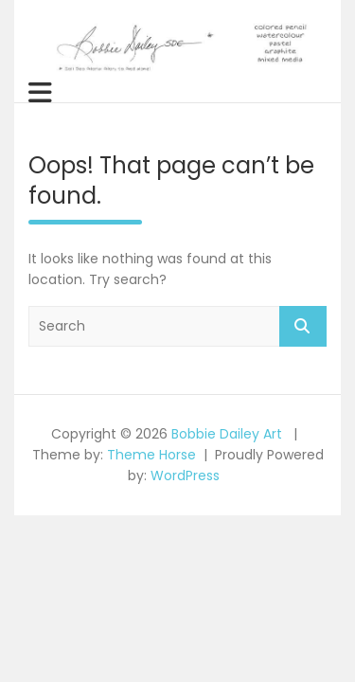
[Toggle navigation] (40, 92)
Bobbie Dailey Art (226, 433)
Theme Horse (151, 454)
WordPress (185, 475)
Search (303, 326)
